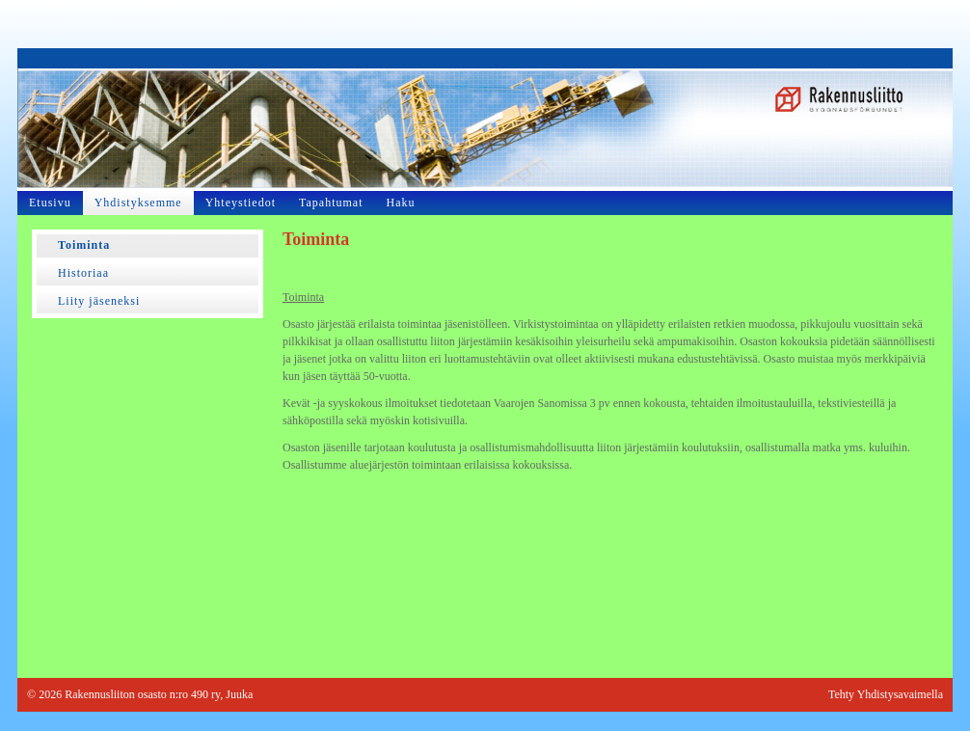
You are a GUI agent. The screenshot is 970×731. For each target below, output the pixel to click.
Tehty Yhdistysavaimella (885, 694)
